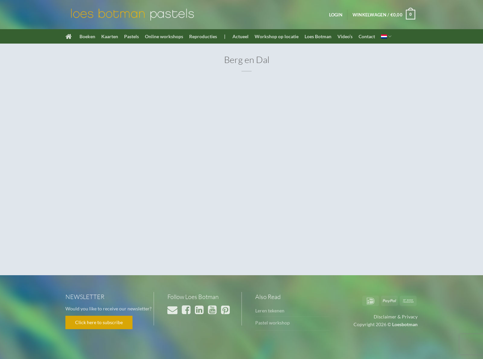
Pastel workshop (272, 322)
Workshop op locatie (277, 36)
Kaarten (109, 36)
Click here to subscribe (99, 322)
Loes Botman (318, 36)
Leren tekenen (269, 310)
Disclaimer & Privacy (396, 316)
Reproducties (203, 36)
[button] (335, 15)
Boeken (87, 36)
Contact (367, 36)
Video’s (345, 36)
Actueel (240, 36)
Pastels (131, 36)
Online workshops (164, 36)
